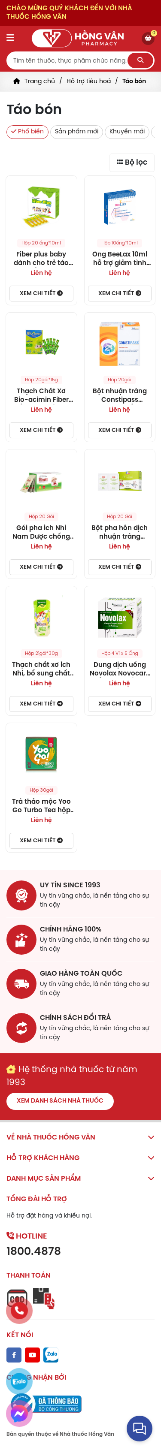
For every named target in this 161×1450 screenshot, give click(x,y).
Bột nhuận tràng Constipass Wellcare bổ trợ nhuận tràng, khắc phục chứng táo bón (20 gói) (119, 396)
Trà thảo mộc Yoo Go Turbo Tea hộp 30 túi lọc (41, 807)
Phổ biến (27, 131)
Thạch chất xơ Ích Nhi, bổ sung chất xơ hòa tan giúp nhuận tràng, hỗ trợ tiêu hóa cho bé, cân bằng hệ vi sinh (41, 670)
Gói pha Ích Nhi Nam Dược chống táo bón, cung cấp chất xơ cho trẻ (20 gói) (41, 533)
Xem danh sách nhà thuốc (60, 1101)
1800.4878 (33, 1251)
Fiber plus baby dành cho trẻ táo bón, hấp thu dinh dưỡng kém (41, 259)
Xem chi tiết (41, 293)
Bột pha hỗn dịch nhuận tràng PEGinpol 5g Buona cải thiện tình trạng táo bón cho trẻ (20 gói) (120, 533)
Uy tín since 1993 (70, 885)
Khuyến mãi (127, 132)
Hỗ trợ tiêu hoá (89, 81)
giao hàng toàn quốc (81, 973)
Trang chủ (39, 81)
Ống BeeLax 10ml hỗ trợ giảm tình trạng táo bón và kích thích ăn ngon (119, 259)
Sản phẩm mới (76, 132)
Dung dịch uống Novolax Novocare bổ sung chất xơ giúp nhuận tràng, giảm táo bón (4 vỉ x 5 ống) (119, 670)
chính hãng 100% (70, 929)
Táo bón (134, 81)
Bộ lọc (132, 162)
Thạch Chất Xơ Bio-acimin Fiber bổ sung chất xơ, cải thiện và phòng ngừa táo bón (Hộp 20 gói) (41, 396)
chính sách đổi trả (75, 1018)
